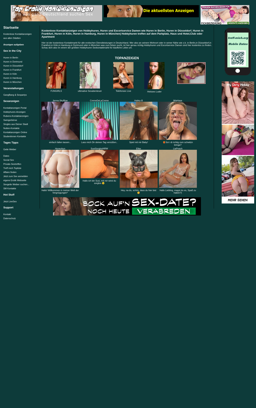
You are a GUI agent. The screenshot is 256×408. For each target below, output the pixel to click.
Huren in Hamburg (12, 78)
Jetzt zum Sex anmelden (15, 176)
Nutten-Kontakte (11, 128)
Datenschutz (9, 218)
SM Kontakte (9, 188)
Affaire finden (10, 172)
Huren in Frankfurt (12, 70)
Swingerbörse (10, 120)
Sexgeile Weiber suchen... (16, 184)
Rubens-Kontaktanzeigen (16, 116)
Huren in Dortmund (12, 61)
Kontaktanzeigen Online (15, 132)
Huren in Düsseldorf (13, 66)
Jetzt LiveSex (10, 201)
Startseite (11, 27)
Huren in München (12, 82)
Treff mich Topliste (12, 168)
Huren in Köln (10, 74)
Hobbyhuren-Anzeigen (14, 112)
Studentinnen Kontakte (14, 136)
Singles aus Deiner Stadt (15, 124)
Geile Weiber (9, 149)
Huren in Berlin (10, 57)
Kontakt (7, 214)
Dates (6, 156)
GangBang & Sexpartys (15, 95)
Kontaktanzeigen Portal (15, 108)
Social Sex (8, 160)
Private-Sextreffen (12, 164)
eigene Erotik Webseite (14, 180)
